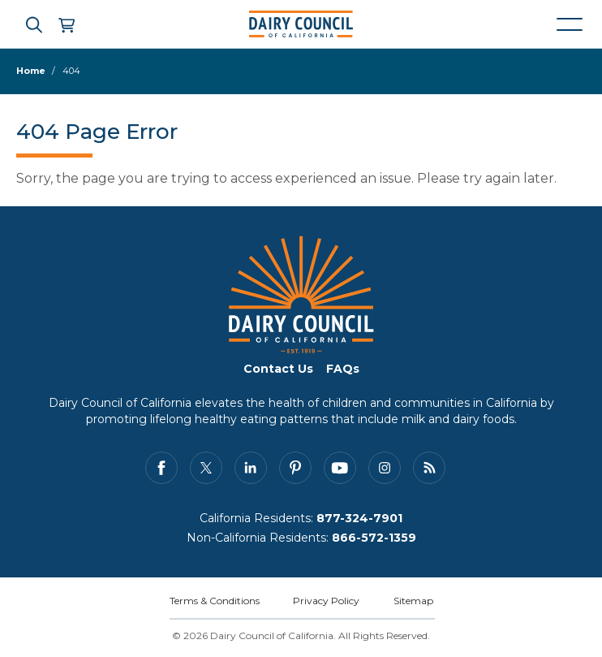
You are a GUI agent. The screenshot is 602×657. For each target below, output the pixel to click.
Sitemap (413, 600)
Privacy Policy (326, 600)
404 (71, 70)
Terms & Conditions (215, 600)
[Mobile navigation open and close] (570, 24)
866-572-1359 (374, 537)
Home (30, 70)
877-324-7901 (359, 518)
